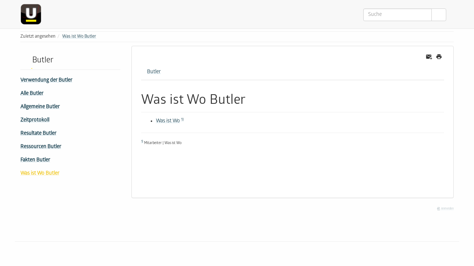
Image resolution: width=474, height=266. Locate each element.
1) (182, 119)
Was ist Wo (168, 121)
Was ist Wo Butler (79, 37)
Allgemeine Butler (40, 107)
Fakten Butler (35, 160)
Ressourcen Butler (40, 147)
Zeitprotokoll (34, 120)
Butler (154, 72)
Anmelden (445, 209)
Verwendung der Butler (46, 81)
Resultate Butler (38, 134)
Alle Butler (31, 94)
